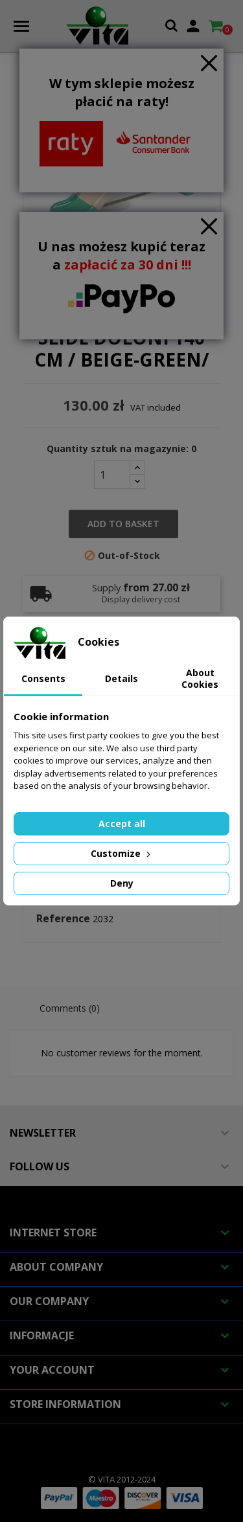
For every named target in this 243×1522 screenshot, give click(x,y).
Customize (122, 853)
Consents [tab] (43, 678)
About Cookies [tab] (199, 678)
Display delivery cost (141, 599)
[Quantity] (112, 474)
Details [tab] (121, 678)
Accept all (121, 823)
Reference (63, 919)
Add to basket (123, 523)
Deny (121, 883)
